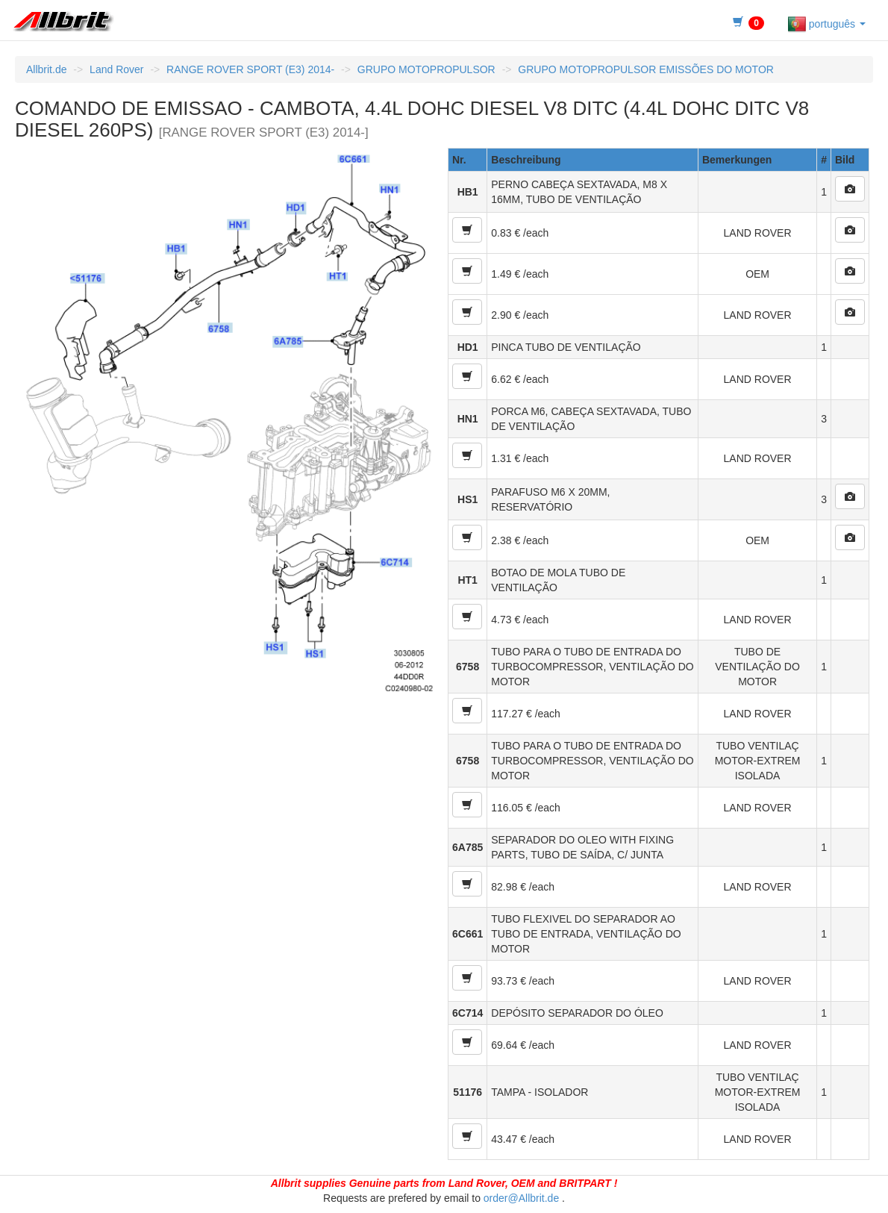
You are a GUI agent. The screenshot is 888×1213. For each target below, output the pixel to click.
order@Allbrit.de (521, 1198)
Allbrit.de (46, 69)
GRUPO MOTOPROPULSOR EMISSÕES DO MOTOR (646, 69)
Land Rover (116, 69)
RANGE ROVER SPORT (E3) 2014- (250, 69)
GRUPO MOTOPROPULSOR (426, 69)
